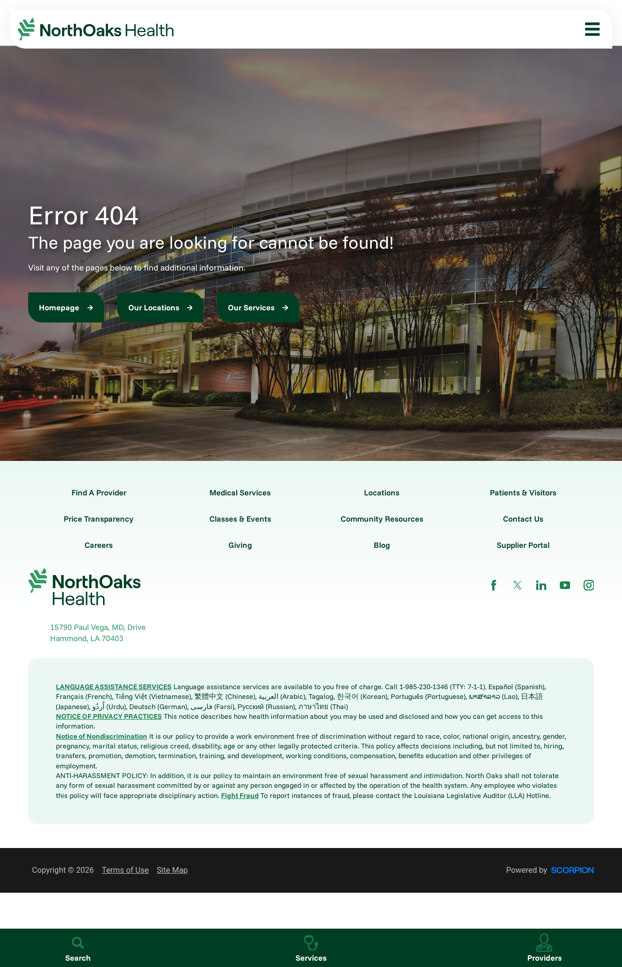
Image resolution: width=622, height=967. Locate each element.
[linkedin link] (541, 585)
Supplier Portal (523, 545)
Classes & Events (240, 519)
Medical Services (240, 492)
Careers (99, 545)
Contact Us (523, 519)
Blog (382, 545)
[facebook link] (493, 585)
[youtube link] (565, 585)
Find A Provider (98, 492)
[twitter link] (517, 585)
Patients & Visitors (523, 492)
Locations (381, 492)
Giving (240, 545)
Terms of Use (125, 870)
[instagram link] (589, 585)
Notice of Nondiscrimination (101, 736)
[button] (588, 29)
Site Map (172, 870)
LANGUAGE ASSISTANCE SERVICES (114, 686)
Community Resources (382, 519)
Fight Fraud (240, 795)
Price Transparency (99, 519)
